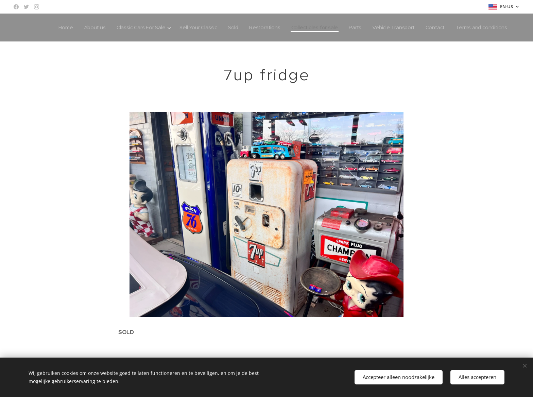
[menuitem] (58, 27)
